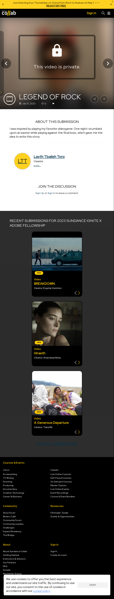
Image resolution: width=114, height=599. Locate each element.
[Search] (103, 13)
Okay (92, 584)
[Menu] (108, 13)
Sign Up (39, 193)
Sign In (51, 193)
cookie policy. (41, 591)
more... (37, 165)
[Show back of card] (77, 293)
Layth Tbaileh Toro (49, 156)
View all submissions (57, 443)
